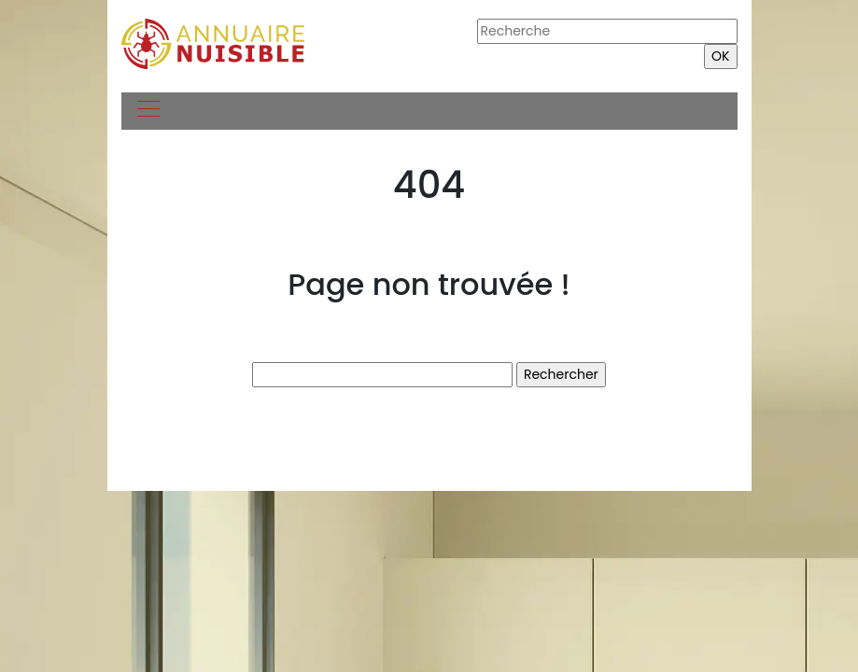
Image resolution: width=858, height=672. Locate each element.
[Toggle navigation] (147, 111)
